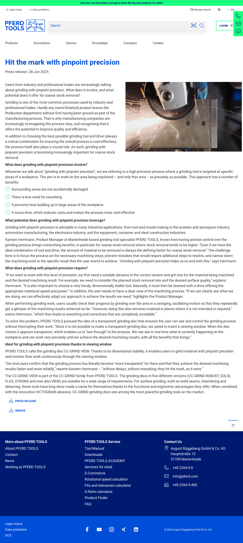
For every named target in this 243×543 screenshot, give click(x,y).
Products (11, 43)
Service (71, 43)
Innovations (42, 43)
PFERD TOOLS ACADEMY (105, 461)
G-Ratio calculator (99, 491)
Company (130, 43)
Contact (11, 454)
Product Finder (96, 498)
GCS (8, 535)
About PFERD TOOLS (21, 448)
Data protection (39, 9)
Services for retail (98, 467)
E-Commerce (95, 473)
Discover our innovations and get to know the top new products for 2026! (122, 2)
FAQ (88, 504)
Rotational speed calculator (106, 479)
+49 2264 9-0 (178, 467)
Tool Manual (94, 448)
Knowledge (100, 43)
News (9, 461)
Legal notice (14, 9)
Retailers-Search (200, 9)
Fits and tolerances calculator (108, 485)
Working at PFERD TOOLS (25, 467)
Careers (158, 43)
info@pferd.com (181, 476)
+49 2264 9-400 (180, 485)
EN (230, 9)
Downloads (93, 454)
